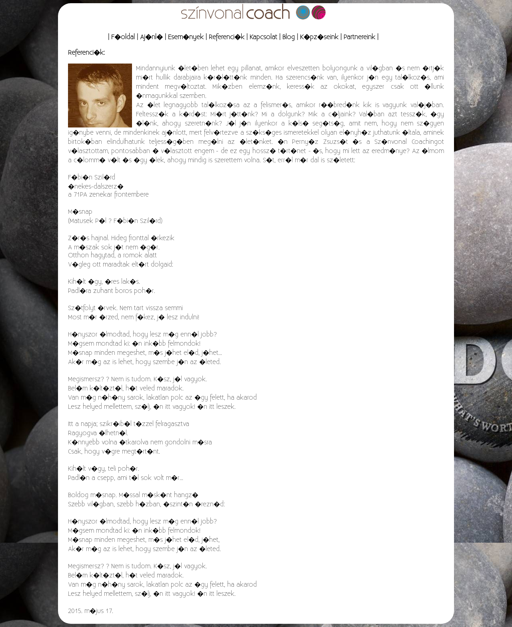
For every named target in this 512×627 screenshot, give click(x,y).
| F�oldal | (123, 37)
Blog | (290, 37)
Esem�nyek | (187, 37)
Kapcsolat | (265, 37)
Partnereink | (361, 37)
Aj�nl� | (153, 37)
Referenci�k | (228, 37)
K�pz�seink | (321, 37)
